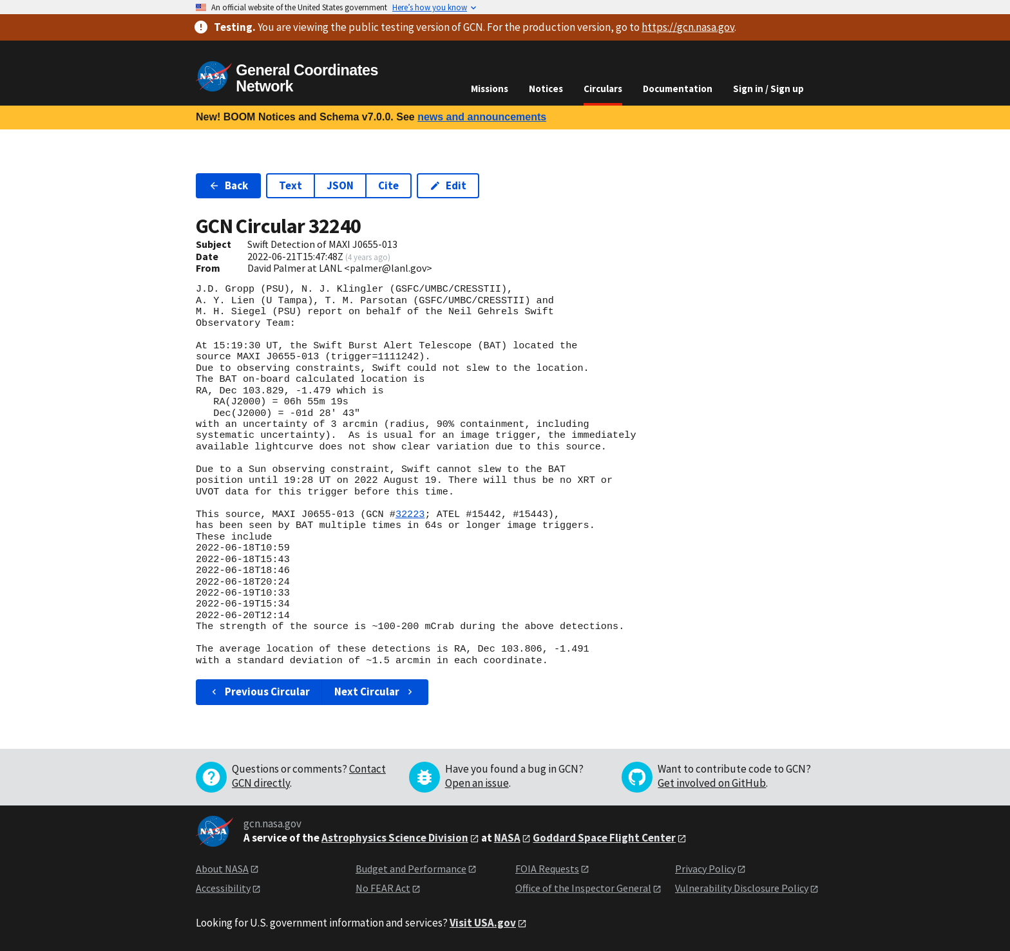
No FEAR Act (383, 887)
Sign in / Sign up (768, 88)
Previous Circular (259, 691)
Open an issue (477, 783)
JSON (340, 185)
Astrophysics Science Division (394, 838)
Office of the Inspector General (583, 887)
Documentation (677, 88)
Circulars (603, 88)
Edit (448, 185)
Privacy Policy (705, 868)
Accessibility (223, 887)
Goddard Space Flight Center (604, 838)
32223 (410, 514)
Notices (546, 88)
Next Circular (374, 691)
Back (228, 185)
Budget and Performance (411, 868)
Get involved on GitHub (712, 783)
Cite (388, 185)
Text (290, 185)
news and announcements (481, 116)
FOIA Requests (547, 868)
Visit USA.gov (483, 923)
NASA (507, 838)
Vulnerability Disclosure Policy (741, 887)
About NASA (222, 868)
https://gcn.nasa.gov (688, 27)
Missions (489, 88)
